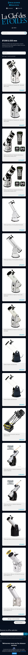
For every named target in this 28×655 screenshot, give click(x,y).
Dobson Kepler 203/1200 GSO (10, 364)
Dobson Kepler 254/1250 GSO (10, 399)
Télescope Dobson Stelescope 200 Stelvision (14, 539)
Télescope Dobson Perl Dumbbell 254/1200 (13, 259)
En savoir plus (23, 651)
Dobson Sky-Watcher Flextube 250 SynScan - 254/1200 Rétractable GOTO (14, 190)
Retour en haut (19, 622)
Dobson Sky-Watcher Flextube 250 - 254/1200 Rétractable (14, 86)
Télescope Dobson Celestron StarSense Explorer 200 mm (12, 470)
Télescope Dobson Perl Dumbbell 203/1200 (13, 225)
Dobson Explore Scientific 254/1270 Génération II (12, 435)
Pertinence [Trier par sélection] (14, 53)
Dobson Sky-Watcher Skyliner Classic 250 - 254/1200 (13, 295)
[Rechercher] (14, 33)
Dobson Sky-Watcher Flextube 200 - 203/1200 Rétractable (14, 121)
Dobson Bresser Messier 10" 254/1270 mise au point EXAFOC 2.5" (14, 575)
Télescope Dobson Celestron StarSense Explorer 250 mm (12, 505)
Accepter (14, 653)
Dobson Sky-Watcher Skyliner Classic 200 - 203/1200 (13, 330)
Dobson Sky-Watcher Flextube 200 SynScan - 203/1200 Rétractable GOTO (14, 155)
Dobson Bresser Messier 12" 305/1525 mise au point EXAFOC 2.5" (14, 610)
